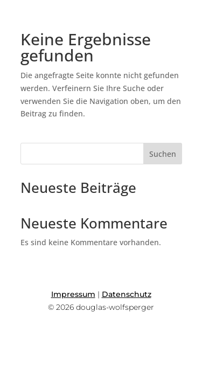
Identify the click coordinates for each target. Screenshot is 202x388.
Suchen (162, 154)
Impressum (73, 294)
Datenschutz (126, 294)
